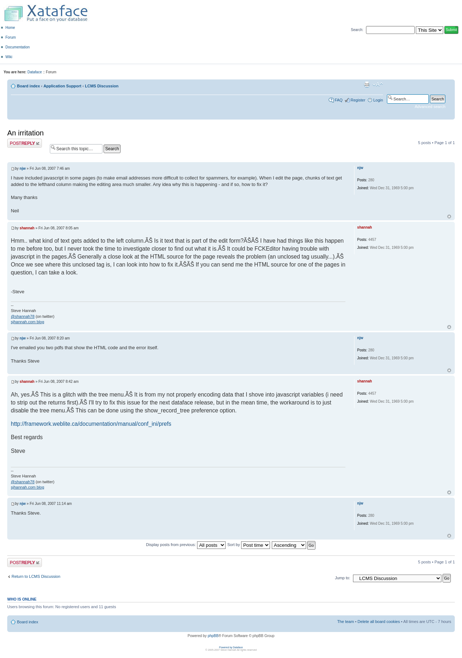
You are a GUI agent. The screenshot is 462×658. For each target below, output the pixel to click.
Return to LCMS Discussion (36, 576)
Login (378, 100)
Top (449, 216)
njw (22, 168)
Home (10, 28)
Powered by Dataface (231, 647)
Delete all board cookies (379, 621)
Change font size (377, 84)
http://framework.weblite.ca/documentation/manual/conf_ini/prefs (91, 424)
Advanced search (430, 106)
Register (357, 100)
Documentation (17, 47)
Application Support (62, 86)
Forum (10, 37)
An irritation (25, 133)
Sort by (248, 544)
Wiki (8, 57)
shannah (26, 228)
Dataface (34, 72)
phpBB (213, 636)
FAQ (339, 100)
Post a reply (24, 143)
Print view (367, 84)
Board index (28, 86)
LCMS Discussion (101, 86)
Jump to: (342, 578)
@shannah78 (23, 316)
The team (345, 621)
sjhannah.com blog (27, 322)
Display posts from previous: (186, 544)
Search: (357, 30)
